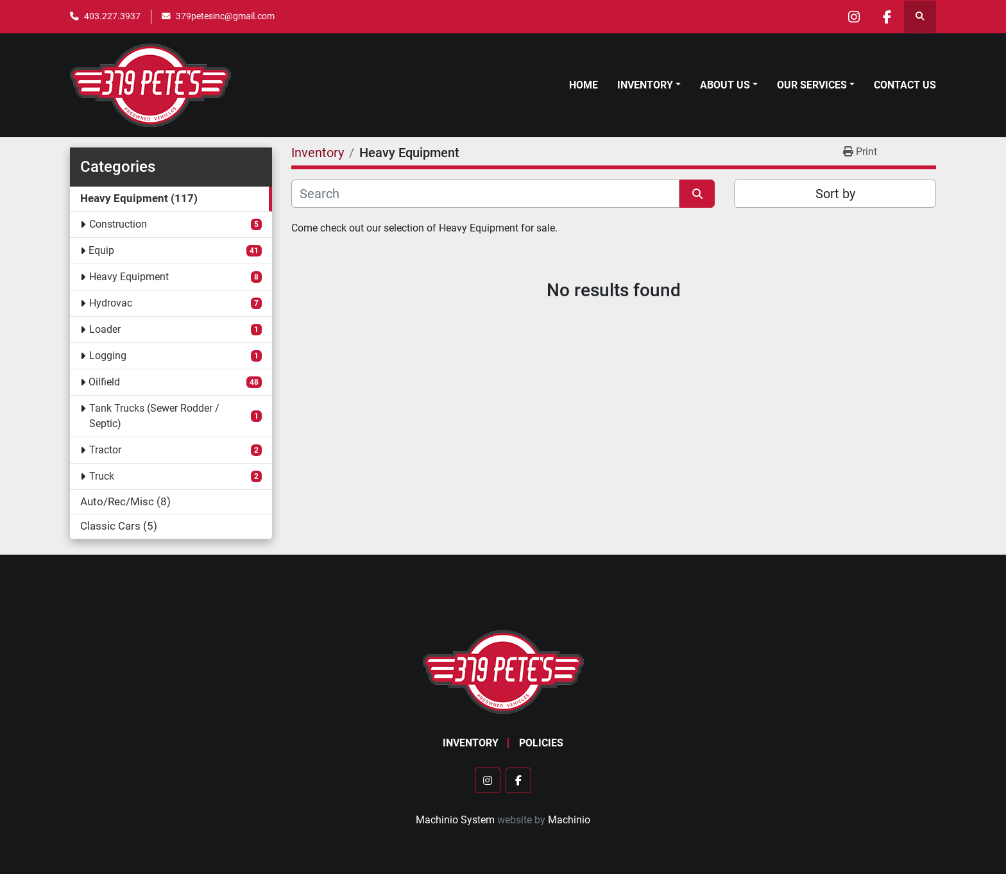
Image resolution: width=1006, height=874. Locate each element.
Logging (107, 355)
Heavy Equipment (129, 277)
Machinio (569, 820)
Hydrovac (110, 303)
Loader (105, 329)
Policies (541, 743)
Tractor (105, 450)
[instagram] (854, 17)
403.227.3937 (112, 16)
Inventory (645, 85)
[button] (649, 85)
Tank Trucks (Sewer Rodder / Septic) (154, 416)
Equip (101, 250)
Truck (101, 476)
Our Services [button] (812, 85)
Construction (118, 224)
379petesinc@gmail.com (225, 16)
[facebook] (887, 17)
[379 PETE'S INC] (503, 672)
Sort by (835, 193)
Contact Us (905, 85)
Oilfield (104, 382)
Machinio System (455, 820)
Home (583, 85)
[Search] (485, 194)
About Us (725, 85)
